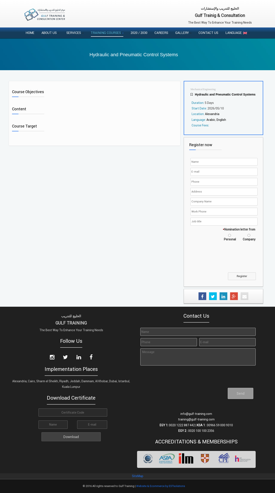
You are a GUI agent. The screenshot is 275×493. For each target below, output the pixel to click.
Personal (230, 239)
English (221, 120)
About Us (50, 33)
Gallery (183, 33)
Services (75, 33)
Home (30, 33)
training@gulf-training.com (196, 419)
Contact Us (208, 33)
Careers (161, 33)
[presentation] (224, 259)
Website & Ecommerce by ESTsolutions (160, 486)
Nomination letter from (239, 229)
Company (249, 239)
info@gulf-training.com (196, 414)
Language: (237, 33)
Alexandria (212, 114)
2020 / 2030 (139, 33)
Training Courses (107, 33)
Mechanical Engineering (203, 89)
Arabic (210, 120)
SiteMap (137, 476)
